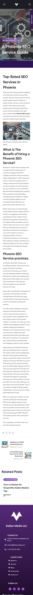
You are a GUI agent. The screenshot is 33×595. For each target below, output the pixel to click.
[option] (16, 488)
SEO (18, 40)
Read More (7, 495)
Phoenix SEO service (23, 113)
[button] (29, 4)
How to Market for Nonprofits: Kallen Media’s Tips (16, 487)
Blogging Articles (9, 40)
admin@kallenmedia (10, 58)
